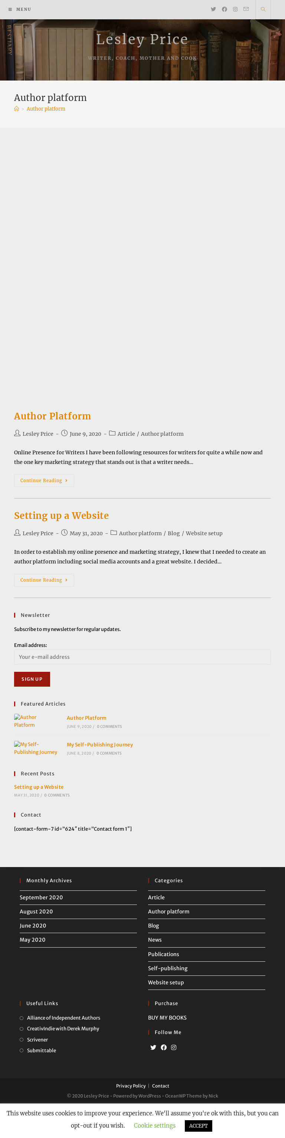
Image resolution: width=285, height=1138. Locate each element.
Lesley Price (142, 39)
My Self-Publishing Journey (88, 770)
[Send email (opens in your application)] (246, 9)
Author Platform (52, 416)
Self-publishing (167, 1002)
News (155, 974)
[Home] (16, 109)
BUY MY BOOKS (167, 1052)
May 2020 (33, 974)
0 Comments (97, 735)
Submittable (41, 1084)
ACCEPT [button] (198, 1126)
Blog (174, 533)
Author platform (162, 434)
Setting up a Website (61, 515)
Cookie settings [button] (155, 1125)
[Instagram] (173, 1081)
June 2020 (33, 959)
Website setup (204, 533)
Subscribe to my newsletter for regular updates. (67, 629)
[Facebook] (164, 1081)
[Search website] (263, 10)
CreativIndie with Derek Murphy (63, 1063)
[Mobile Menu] (20, 9)
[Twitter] (153, 1081)
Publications (163, 988)
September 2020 (41, 931)
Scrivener (37, 1073)
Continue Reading (47, 482)
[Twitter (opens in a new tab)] (213, 9)
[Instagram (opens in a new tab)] (235, 9)
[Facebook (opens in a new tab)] (224, 9)
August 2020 (36, 945)
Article (126, 434)
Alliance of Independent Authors (63, 1052)
